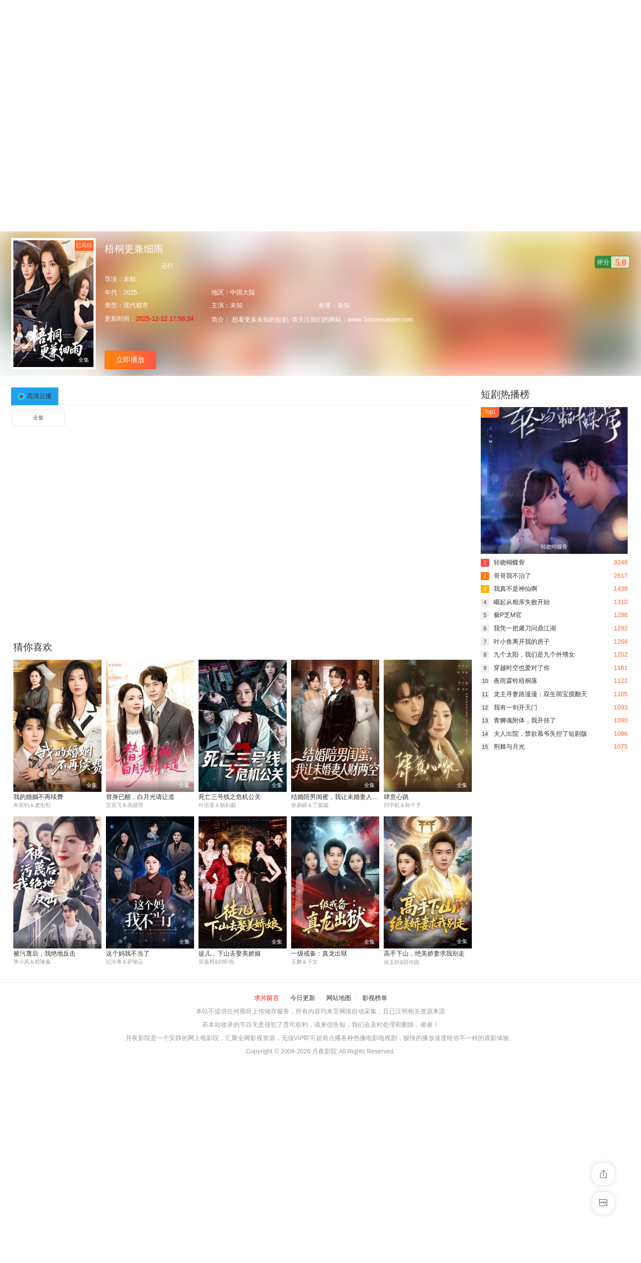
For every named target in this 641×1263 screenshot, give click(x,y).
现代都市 (135, 305)
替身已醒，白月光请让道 (140, 796)
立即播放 (130, 359)
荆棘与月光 (503, 746)
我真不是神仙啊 (509, 588)
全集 (38, 418)
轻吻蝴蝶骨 (503, 562)
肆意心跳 (396, 796)
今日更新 (302, 998)
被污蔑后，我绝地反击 (44, 953)
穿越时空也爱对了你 (515, 667)
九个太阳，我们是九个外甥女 (528, 654)
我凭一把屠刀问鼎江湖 (518, 628)
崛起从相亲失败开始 (515, 601)
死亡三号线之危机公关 (230, 796)
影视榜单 (374, 998)
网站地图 (338, 998)
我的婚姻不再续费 (38, 796)
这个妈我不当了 (128, 953)
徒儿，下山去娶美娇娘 (230, 953)
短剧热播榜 (505, 394)
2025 (130, 292)
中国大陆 (242, 292)
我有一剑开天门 (509, 707)
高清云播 (39, 395)
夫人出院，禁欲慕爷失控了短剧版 (534, 733)
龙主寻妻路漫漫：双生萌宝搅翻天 (534, 694)
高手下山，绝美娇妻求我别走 (424, 953)
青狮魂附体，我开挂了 (518, 720)
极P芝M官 (501, 614)
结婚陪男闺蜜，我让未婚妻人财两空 (341, 796)
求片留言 (266, 998)
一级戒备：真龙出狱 (319, 953)
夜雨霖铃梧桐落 (509, 680)
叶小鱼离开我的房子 (515, 641)
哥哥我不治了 (506, 575)
